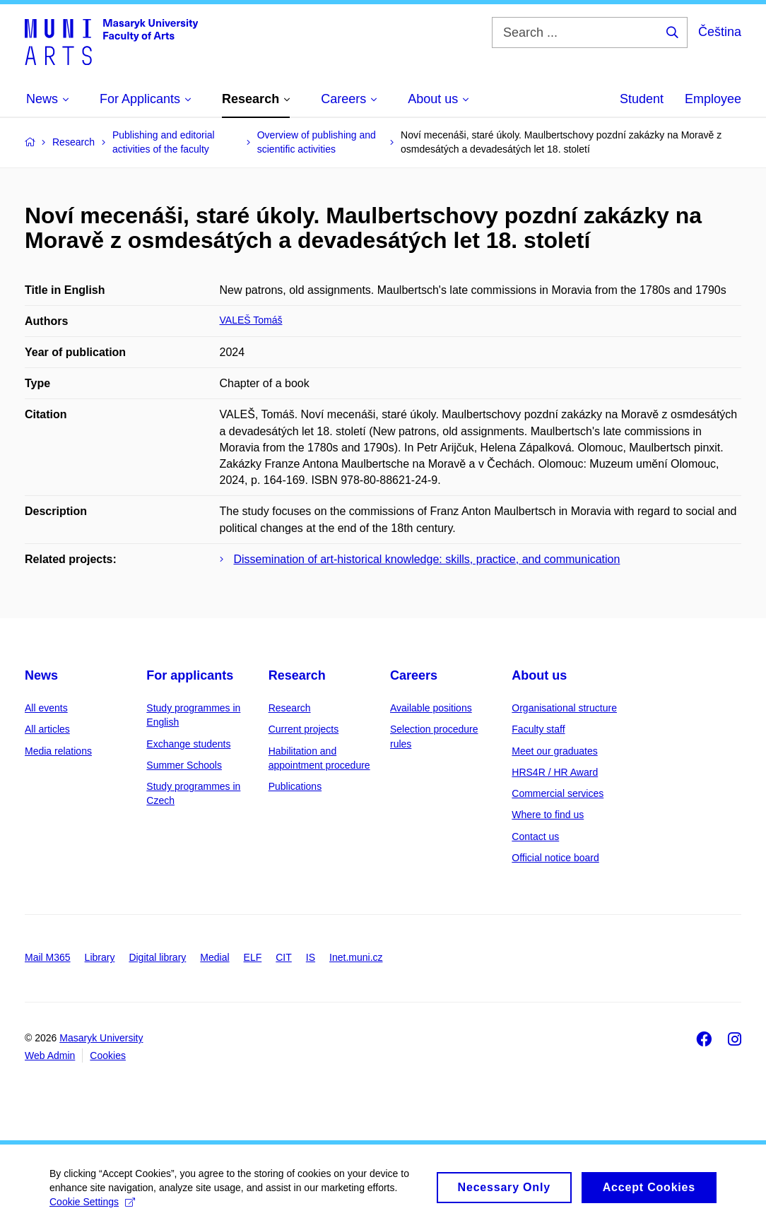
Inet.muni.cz (355, 957)
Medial (214, 957)
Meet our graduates (554, 751)
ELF (253, 957)
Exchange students (188, 744)
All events (46, 708)
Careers (413, 675)
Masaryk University (101, 1037)
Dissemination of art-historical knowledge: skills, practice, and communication (427, 559)
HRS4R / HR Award (555, 772)
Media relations (58, 751)
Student (642, 99)
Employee (713, 99)
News (41, 675)
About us (539, 675)
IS (310, 957)
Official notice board (555, 857)
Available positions (431, 708)
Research (297, 675)
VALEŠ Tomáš (251, 320)
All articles (47, 729)
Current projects (304, 729)
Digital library (157, 957)
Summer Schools (184, 765)
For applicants (189, 675)
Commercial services (557, 793)
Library (100, 957)
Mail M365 (48, 957)
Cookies (108, 1055)
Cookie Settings (92, 1208)
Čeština (719, 32)
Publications (295, 786)
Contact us (535, 836)
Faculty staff (538, 729)
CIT (284, 957)
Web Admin (50, 1055)
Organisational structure (564, 708)
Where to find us (548, 814)
